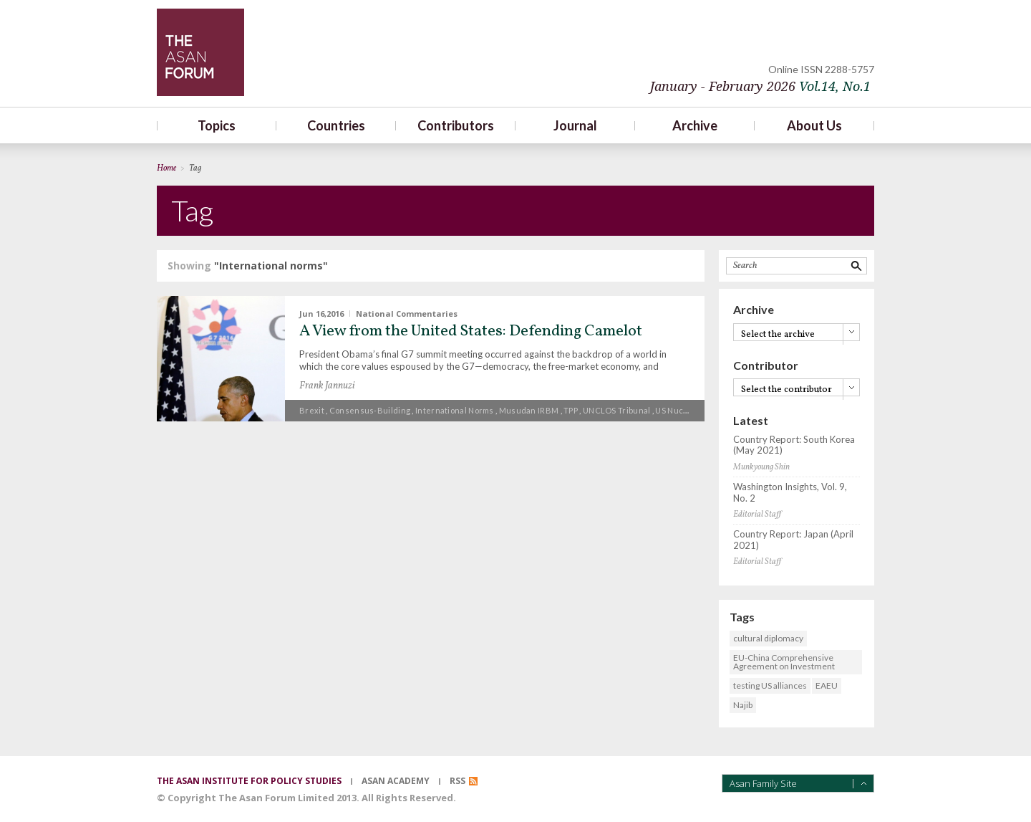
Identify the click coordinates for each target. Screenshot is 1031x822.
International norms (454, 410)
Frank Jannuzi (326, 386)
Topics (217, 125)
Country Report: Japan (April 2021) (793, 540)
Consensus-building (369, 410)
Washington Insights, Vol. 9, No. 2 (790, 493)
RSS (457, 781)
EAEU (826, 685)
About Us (814, 125)
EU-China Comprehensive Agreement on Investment (784, 662)
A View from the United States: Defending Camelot (470, 331)
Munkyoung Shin (761, 467)
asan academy (396, 781)
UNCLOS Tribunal (617, 410)
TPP (570, 410)
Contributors (455, 125)
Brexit (311, 410)
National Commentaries (407, 313)
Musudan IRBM (529, 410)
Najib (742, 704)
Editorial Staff (757, 514)
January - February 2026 (760, 86)
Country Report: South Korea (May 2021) (794, 445)
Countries (336, 125)
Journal (575, 125)
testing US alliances (770, 685)
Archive (694, 125)
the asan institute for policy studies (249, 781)
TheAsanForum (200, 52)
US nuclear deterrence (701, 410)
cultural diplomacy (768, 638)
